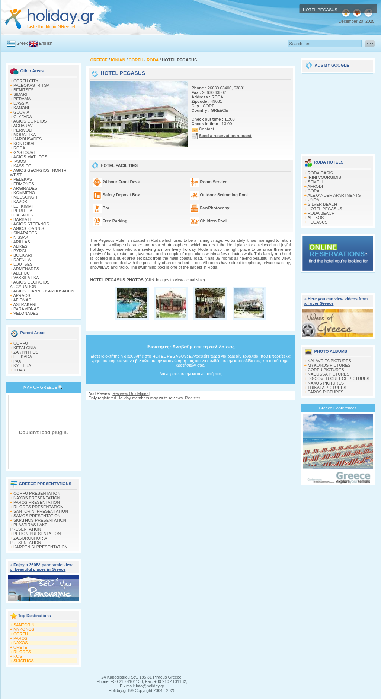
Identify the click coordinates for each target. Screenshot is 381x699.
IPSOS (19, 161)
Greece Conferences (338, 408)
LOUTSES (22, 264)
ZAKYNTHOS (25, 352)
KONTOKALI (25, 143)
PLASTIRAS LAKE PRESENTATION (29, 526)
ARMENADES (26, 268)
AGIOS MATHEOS (30, 157)
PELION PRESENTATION (37, 533)
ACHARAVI (23, 125)
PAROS (20, 638)
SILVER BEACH (322, 204)
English (45, 43)
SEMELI (315, 182)
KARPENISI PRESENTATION (40, 547)
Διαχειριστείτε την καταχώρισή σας (190, 373)
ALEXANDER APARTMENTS (334, 195)
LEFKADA (22, 356)
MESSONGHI (25, 197)
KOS (17, 656)
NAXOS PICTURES (326, 383)
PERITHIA (22, 210)
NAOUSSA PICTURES (328, 374)
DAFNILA (22, 259)
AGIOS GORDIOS (30, 121)
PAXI (17, 361)
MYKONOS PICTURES (329, 365)
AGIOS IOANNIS (28, 228)
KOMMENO (24, 192)
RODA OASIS (320, 173)
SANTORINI (24, 625)
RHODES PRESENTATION (38, 507)
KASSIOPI (22, 166)
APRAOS (21, 295)
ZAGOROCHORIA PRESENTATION (28, 540)
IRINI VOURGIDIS (324, 177)
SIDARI (20, 94)
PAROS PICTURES (325, 392)
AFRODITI (316, 186)
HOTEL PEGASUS (325, 208)
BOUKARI (22, 255)
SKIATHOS (23, 660)
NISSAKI (21, 237)
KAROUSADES (27, 139)
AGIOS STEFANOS (31, 224)
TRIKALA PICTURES (327, 387)
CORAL (315, 191)
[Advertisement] (338, 111)
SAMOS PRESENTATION (37, 515)
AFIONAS (22, 300)
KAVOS (20, 201)
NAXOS (20, 643)
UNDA (313, 199)
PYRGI (19, 251)
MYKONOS (23, 629)
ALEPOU (21, 273)
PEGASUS (317, 222)
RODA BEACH (321, 213)
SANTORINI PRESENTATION (40, 511)
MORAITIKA (24, 134)
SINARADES (25, 233)
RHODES (22, 651)
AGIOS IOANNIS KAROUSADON (43, 291)
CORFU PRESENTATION (36, 493)
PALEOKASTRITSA (31, 85)
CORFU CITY (25, 81)
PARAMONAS (26, 309)
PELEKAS (22, 179)
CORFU (20, 343)
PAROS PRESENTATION (36, 502)
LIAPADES (23, 215)
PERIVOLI (22, 130)
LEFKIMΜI (23, 206)
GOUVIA (21, 112)
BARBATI (22, 219)
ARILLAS (21, 242)
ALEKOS (315, 217)
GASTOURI (24, 152)
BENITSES (23, 90)
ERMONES (23, 183)
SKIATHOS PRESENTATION (39, 520)
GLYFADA (22, 116)
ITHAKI (19, 370)
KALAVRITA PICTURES (329, 360)
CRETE (20, 647)
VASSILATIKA (26, 277)
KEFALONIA (24, 347)
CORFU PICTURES (326, 369)
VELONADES (25, 313)
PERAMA (22, 99)
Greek (22, 43)
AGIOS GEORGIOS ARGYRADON (30, 284)
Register (192, 398)
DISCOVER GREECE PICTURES (338, 378)
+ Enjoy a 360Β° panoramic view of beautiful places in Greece (41, 567)
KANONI (21, 107)
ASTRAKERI (24, 304)
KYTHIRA (22, 365)
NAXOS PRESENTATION (36, 498)
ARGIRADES (25, 188)
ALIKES (20, 246)
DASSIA (20, 103)
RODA (19, 148)
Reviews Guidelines (130, 393)
